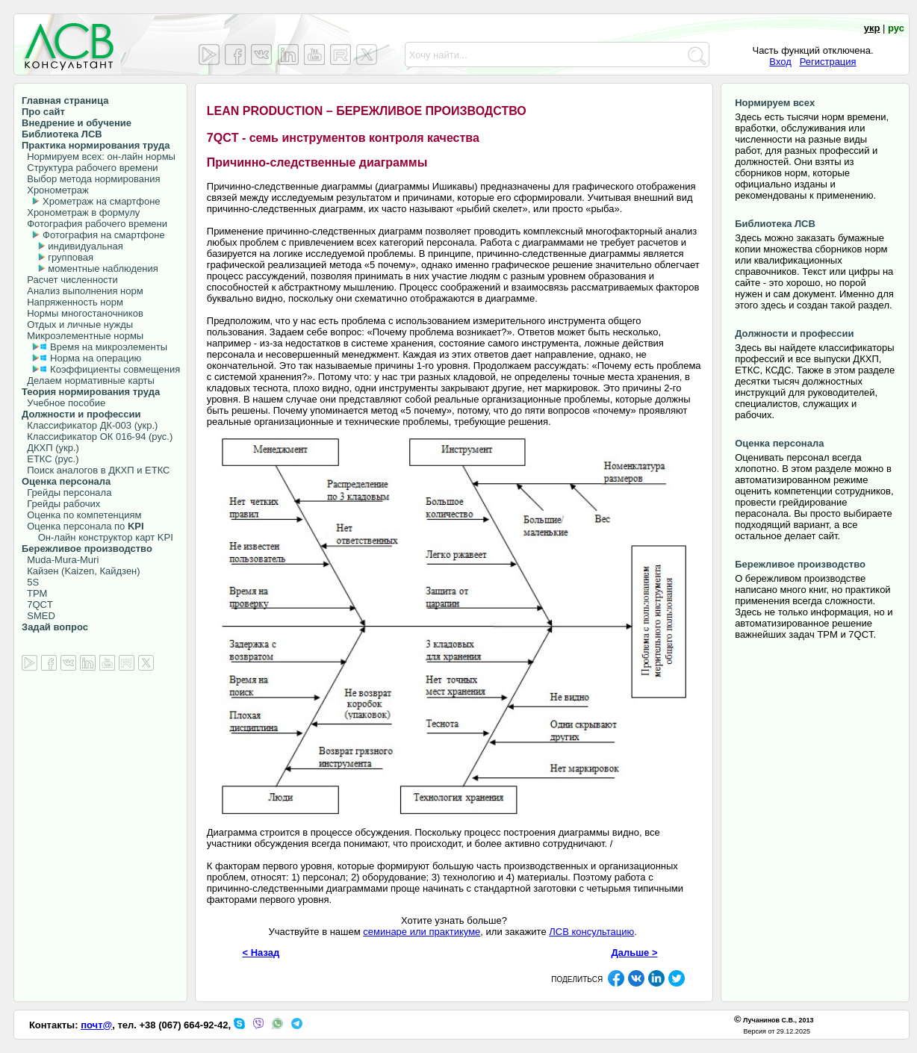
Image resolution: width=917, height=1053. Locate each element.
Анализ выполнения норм (82, 290)
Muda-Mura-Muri (60, 559)
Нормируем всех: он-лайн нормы (98, 156)
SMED (38, 615)
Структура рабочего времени (90, 167)
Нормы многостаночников (82, 313)
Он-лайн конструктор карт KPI (97, 537)
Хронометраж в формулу (81, 212)
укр (872, 28)
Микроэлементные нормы (82, 335)
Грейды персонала (66, 492)
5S (30, 582)
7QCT (37, 604)
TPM (34, 593)
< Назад (261, 952)
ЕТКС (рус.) (50, 459)
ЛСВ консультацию (591, 931)
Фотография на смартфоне (104, 234)
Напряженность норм (72, 302)
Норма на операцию (95, 358)
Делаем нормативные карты (88, 380)
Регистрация (828, 61)
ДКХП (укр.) (50, 447)
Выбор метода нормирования (91, 178)
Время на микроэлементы (108, 346)
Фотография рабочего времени (94, 223)
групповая (70, 257)
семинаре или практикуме (421, 931)
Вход (780, 61)
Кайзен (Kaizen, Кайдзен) (81, 571)
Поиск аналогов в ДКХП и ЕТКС (96, 470)
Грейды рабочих (61, 503)
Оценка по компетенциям (81, 515)
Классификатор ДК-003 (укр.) (90, 425)
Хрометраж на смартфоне (102, 201)
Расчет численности (70, 279)
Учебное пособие (63, 403)
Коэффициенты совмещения (115, 369)
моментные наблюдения (103, 268)
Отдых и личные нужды (77, 324)
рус (896, 28)
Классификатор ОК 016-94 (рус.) (97, 436)
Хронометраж (55, 190)
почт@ (96, 1025)
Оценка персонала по (83, 526)
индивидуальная (85, 246)
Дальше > (635, 952)
